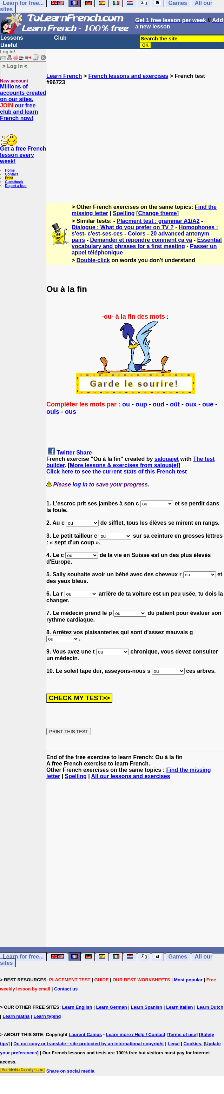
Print (9, 178)
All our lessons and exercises (130, 776)
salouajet (166, 459)
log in (80, 485)
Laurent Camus (85, 1034)
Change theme (157, 213)
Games (178, 957)
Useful (9, 45)
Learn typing (47, 1016)
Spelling (123, 213)
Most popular (188, 979)
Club (60, 38)
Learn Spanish (146, 1007)
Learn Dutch (210, 1007)
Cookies (192, 1043)
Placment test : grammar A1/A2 (158, 221)
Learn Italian (179, 1007)
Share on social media (70, 1071)
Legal (174, 1043)
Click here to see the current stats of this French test (116, 472)
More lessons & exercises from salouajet (124, 465)
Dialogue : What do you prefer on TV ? (123, 227)
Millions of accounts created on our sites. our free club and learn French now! (23, 102)
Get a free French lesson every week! (23, 155)
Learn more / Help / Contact (135, 1034)
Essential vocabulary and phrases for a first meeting (147, 243)
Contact (11, 174)
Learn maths (15, 1016)
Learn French (64, 76)
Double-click (93, 260)
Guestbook (14, 182)
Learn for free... (23, 957)
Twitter (65, 453)
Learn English (77, 1007)
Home (10, 170)
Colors (137, 234)
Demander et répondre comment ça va (141, 240)
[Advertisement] (135, 135)
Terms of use (182, 1034)
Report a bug (16, 186)
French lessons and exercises (128, 76)
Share (84, 453)
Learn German (111, 1007)
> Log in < (14, 66)
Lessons (11, 38)
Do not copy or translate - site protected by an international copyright (88, 1043)
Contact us (66, 989)
